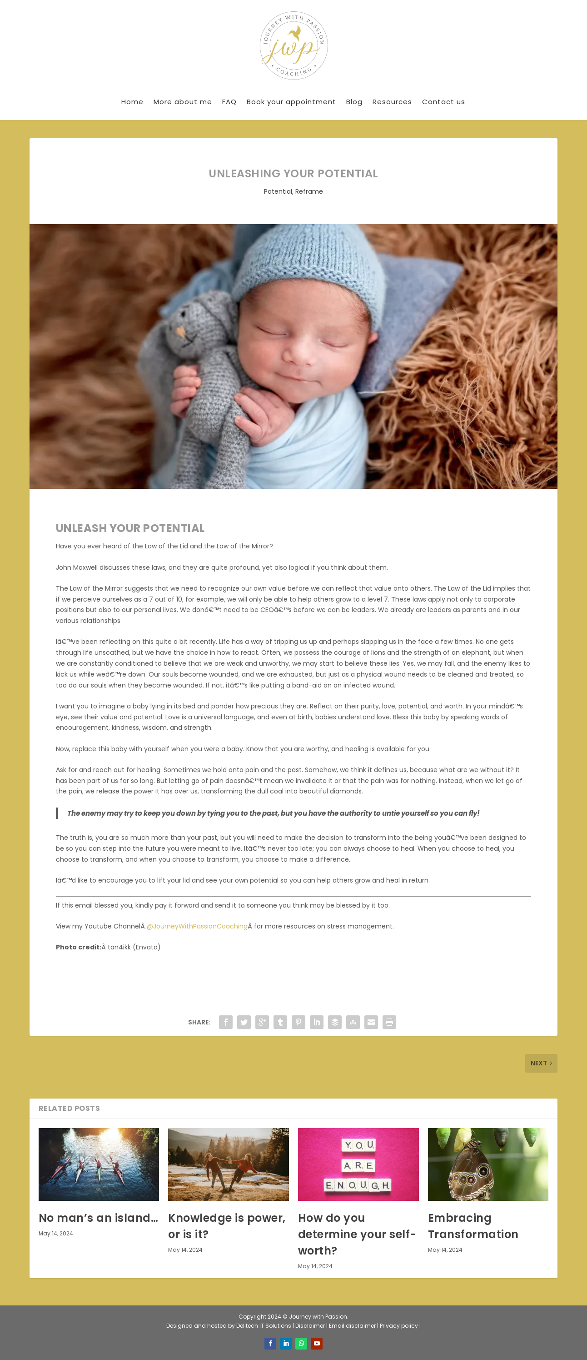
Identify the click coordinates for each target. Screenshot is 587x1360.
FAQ (229, 101)
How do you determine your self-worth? (357, 1234)
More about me (183, 101)
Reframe (309, 191)
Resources (392, 101)
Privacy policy (399, 1326)
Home (132, 101)
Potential (278, 191)
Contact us (443, 101)
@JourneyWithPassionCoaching (197, 926)
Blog (354, 101)
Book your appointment (291, 101)
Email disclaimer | (354, 1326)
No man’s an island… (99, 1217)
